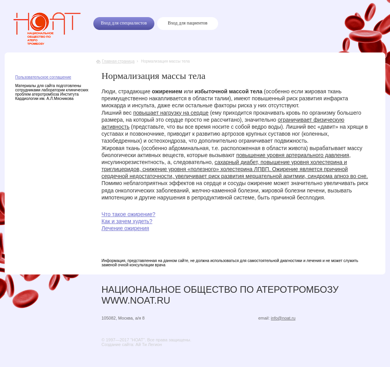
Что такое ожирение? (128, 214)
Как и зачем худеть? (126, 221)
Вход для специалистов (124, 23)
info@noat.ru (283, 318)
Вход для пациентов (188, 23)
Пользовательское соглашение (43, 77)
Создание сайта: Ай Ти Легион (131, 344)
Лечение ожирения (125, 228)
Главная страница (118, 61)
